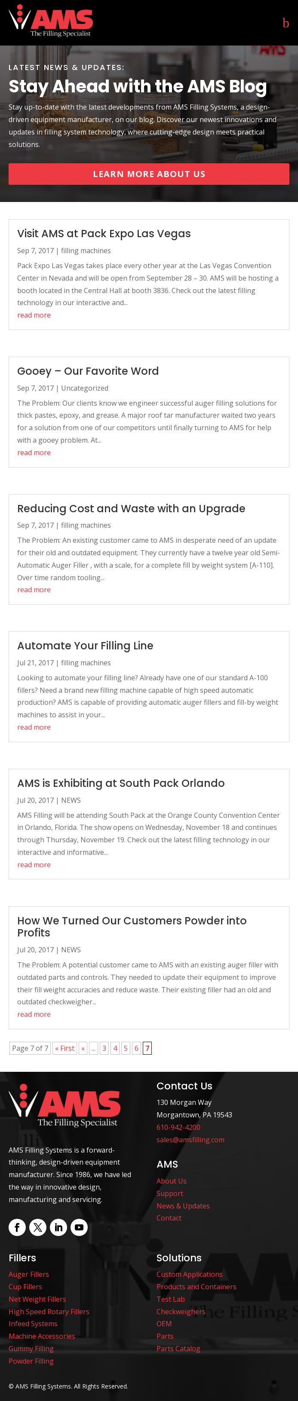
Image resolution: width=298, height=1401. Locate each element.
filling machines (86, 250)
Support (170, 1193)
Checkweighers (181, 1311)
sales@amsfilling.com (190, 1139)
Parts (165, 1336)
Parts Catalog (178, 1348)
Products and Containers (197, 1286)
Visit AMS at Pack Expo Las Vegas (104, 233)
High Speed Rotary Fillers (49, 1311)
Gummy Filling (31, 1348)
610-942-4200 (178, 1127)
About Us (172, 1181)
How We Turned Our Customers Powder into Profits (132, 927)
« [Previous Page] (83, 1048)
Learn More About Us (149, 174)
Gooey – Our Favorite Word (88, 371)
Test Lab (171, 1299)
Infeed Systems (33, 1323)
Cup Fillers (25, 1286)
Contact (169, 1218)
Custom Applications (190, 1274)
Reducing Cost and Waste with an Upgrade (131, 509)
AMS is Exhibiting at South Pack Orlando (121, 783)
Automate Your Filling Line (85, 646)
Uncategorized (84, 388)
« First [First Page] (64, 1048)
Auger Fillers (29, 1274)
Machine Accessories (42, 1336)
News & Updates (183, 1206)
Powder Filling (31, 1361)
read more (34, 315)
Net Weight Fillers (37, 1299)
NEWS (71, 800)
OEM (164, 1323)
